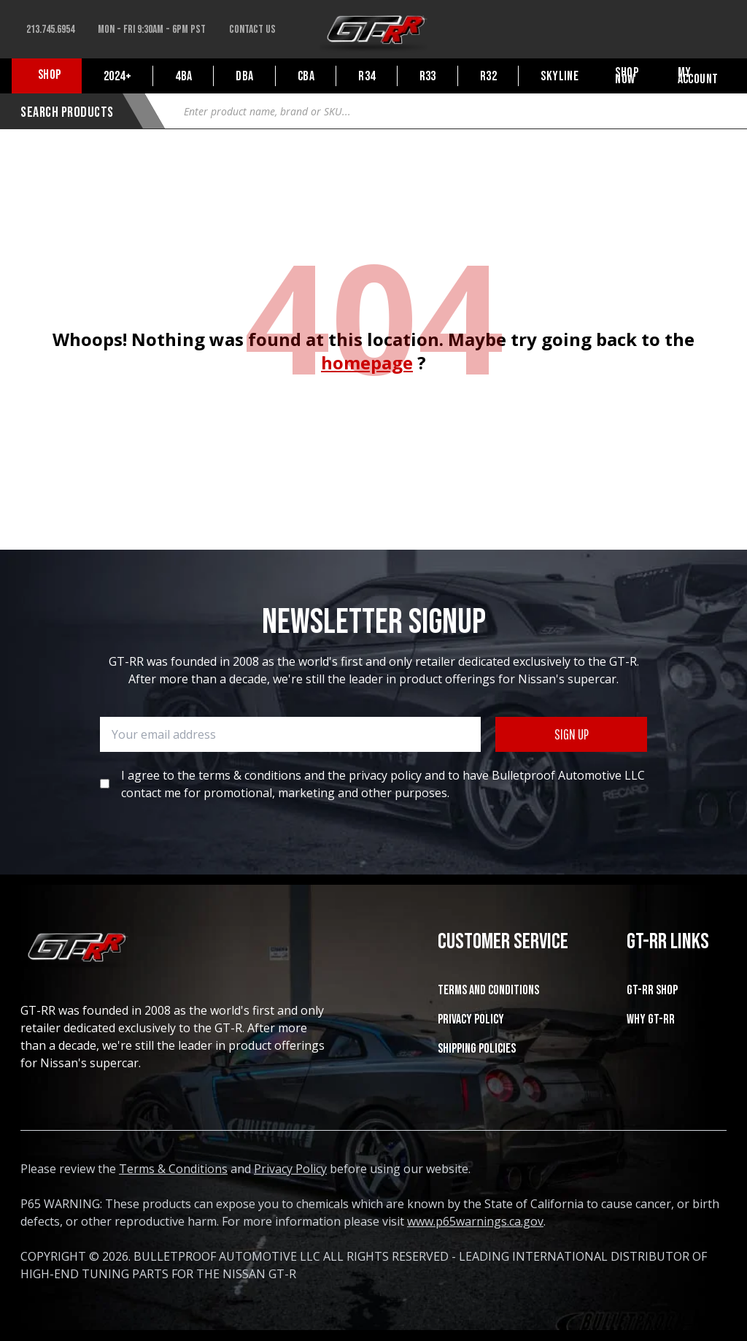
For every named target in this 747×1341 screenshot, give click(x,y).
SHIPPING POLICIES (477, 1048)
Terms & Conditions (173, 1169)
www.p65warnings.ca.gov (475, 1221)
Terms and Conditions (488, 990)
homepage (367, 362)
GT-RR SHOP (652, 990)
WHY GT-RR (651, 1019)
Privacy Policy (471, 1019)
